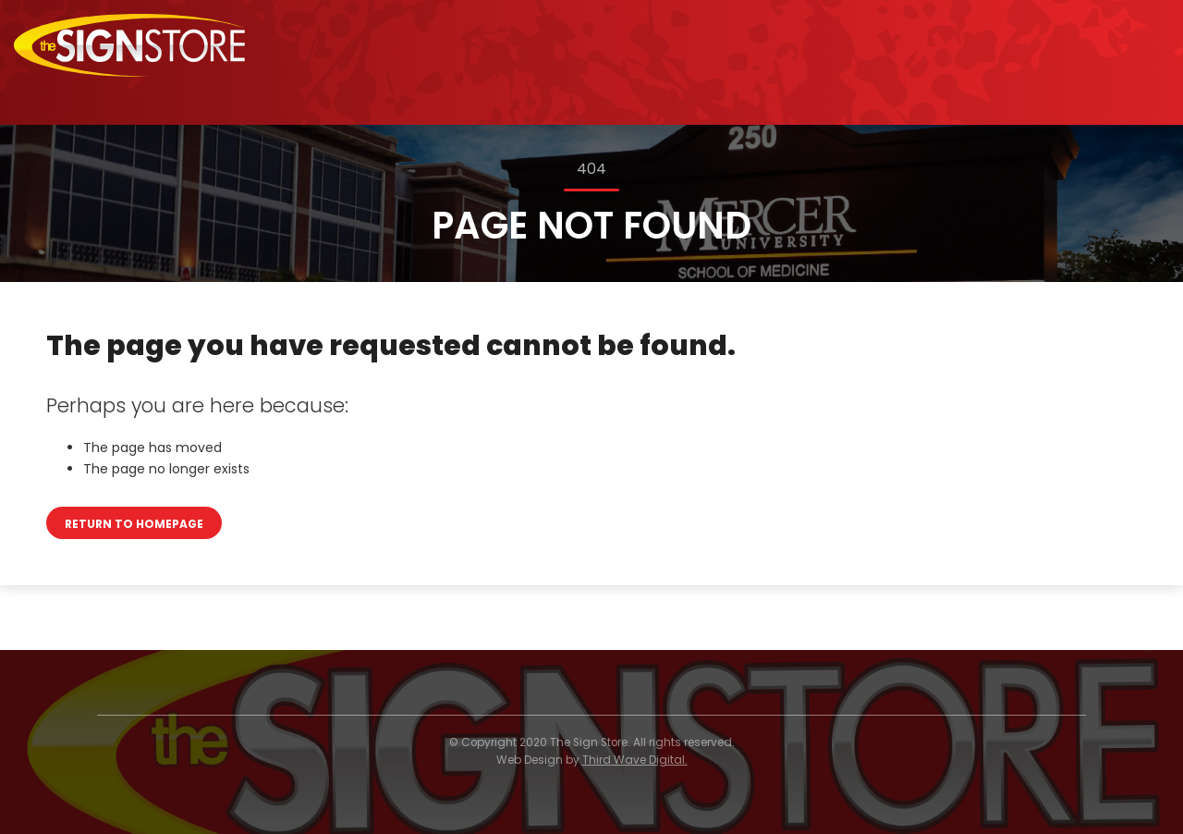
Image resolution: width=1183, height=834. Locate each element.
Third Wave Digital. (635, 760)
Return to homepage (134, 524)
